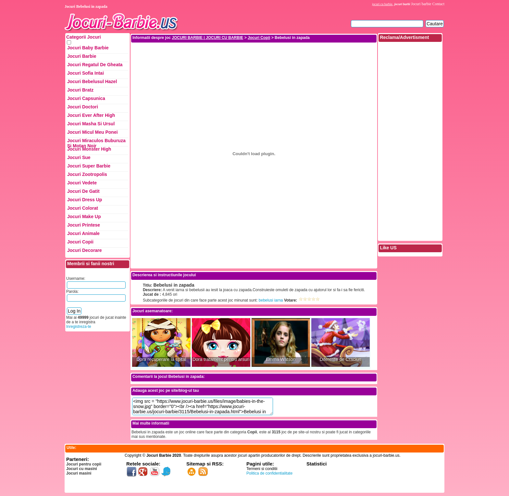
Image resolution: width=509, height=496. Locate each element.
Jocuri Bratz (80, 90)
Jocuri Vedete (82, 182)
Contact (438, 4)
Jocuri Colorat (82, 208)
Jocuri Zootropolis (87, 174)
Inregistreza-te (78, 326)
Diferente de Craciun (340, 359)
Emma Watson (280, 359)
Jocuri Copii (80, 241)
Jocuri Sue (79, 157)
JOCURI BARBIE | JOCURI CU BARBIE (207, 37)
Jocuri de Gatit (83, 191)
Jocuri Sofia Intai (85, 73)
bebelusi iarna (271, 300)
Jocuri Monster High (89, 149)
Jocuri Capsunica (86, 98)
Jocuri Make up (84, 216)
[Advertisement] (254, 57)
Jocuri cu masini (81, 468)
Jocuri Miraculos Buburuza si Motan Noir (96, 142)
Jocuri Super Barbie (88, 165)
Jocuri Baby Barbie (88, 47)
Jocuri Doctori (82, 106)
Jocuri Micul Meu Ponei (92, 132)
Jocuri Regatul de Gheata (94, 64)
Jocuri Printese (83, 225)
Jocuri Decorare (84, 250)
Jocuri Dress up (84, 199)
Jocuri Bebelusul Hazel (92, 81)
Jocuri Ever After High (91, 115)
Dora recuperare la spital (161, 359)
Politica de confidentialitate (269, 473)
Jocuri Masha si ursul (91, 123)
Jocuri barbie (421, 4)
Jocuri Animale (83, 233)
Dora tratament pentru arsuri (221, 359)
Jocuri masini (78, 473)
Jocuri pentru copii (83, 464)
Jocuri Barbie (81, 56)
